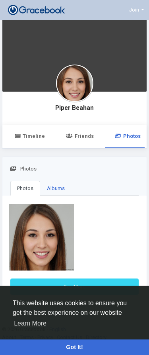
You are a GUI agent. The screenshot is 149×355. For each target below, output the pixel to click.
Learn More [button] (30, 323)
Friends (79, 136)
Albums (56, 188)
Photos (25, 188)
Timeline (29, 136)
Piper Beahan (74, 108)
